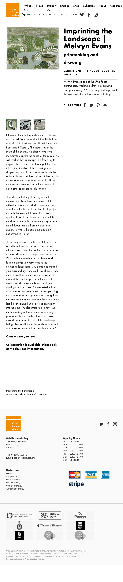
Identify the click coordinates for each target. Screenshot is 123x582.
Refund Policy (13, 479)
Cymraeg (73, 14)
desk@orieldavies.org (24, 458)
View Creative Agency (34, 559)
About (102, 6)
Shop (76, 6)
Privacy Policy (13, 482)
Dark (62, 14)
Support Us (51, 8)
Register (52, 14)
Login (42, 14)
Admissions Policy (15, 488)
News (39, 6)
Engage (65, 6)
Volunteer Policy (14, 485)
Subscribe (89, 6)
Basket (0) (29, 14)
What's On (28, 8)
